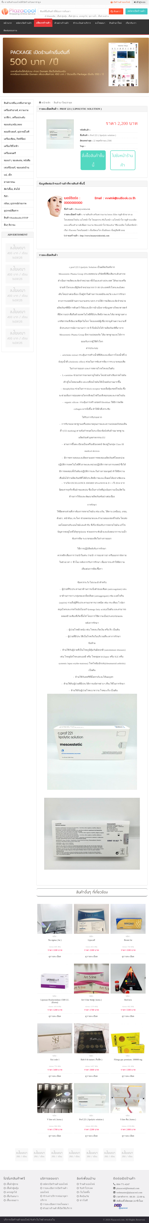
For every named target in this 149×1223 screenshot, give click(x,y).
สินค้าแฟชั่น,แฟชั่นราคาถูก (17, 103)
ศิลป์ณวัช (83, 1196)
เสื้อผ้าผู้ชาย (73, 16)
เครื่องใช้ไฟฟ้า (11, 146)
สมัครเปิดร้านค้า (136, 11)
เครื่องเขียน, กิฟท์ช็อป (15, 139)
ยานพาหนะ (9, 182)
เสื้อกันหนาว (11, 1196)
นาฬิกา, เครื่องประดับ (14, 117)
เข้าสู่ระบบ (139, 2)
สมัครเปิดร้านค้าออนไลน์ (54, 1184)
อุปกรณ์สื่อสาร (11, 211)
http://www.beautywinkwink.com (94, 236)
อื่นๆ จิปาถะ (9, 225)
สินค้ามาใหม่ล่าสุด (63, 102)
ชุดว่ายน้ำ (93, 16)
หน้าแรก (8, 23)
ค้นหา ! (116, 11)
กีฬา (6, 196)
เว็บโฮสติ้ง (83, 1192)
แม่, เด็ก (8, 175)
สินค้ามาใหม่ (115, 23)
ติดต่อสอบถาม (10, 30)
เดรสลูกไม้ (83, 16)
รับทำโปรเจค (85, 1188)
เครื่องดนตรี (10, 153)
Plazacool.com (118, 1219)
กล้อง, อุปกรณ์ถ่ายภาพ (15, 203)
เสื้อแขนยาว (11, 1200)
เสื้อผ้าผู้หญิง (62, 16)
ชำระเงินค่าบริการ (82, 23)
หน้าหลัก (44, 102)
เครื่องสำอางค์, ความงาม (16, 110)
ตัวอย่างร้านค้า (62, 23)
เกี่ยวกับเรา (131, 23)
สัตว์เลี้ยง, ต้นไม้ (12, 189)
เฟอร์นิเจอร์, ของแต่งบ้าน (16, 167)
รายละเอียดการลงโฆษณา (54, 1204)
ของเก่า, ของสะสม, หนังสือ (17, 160)
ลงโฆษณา (100, 23)
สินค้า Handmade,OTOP (16, 218)
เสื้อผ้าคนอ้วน (103, 16)
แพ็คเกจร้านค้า (43, 23)
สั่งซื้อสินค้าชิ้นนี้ (93, 160)
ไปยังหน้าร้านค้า (122, 160)
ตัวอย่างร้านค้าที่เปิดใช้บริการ (56, 1208)
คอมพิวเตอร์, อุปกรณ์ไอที (16, 132)
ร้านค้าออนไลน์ (86, 1184)
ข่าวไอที (82, 1200)
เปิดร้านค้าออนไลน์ (120, 2)
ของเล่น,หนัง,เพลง (13, 124)
